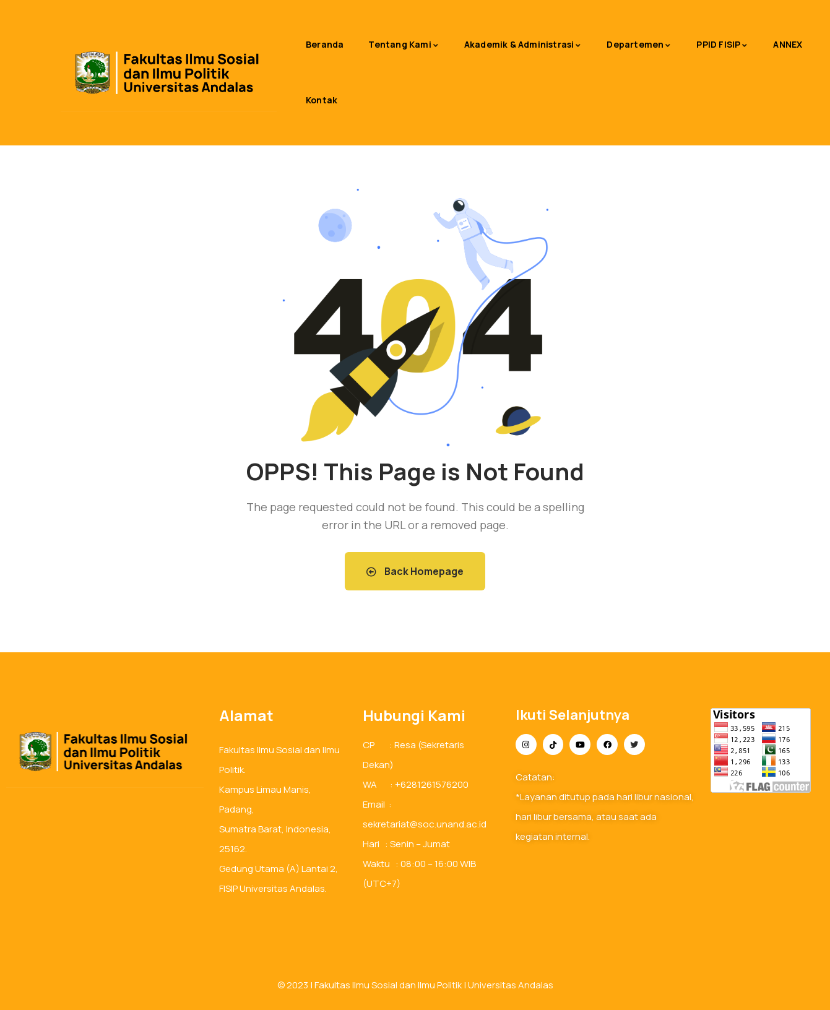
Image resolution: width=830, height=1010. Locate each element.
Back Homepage (415, 571)
